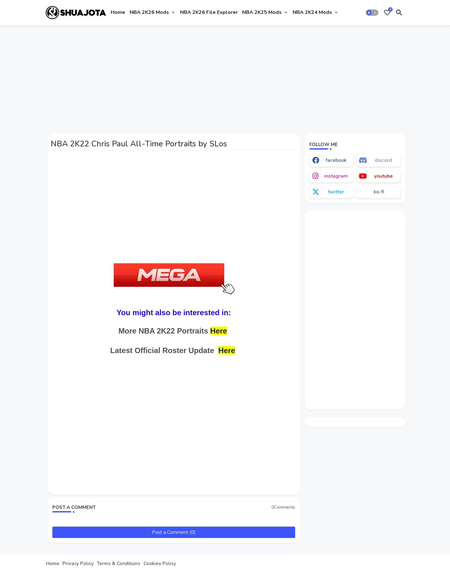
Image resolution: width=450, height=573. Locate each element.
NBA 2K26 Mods (149, 12)
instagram (336, 176)
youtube (383, 176)
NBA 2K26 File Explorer (209, 12)
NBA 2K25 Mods (262, 12)
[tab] (117, 12)
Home (118, 12)
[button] (372, 12)
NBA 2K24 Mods (312, 12)
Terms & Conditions (118, 564)
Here (218, 331)
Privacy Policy (78, 564)
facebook (336, 160)
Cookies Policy (159, 564)
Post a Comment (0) (174, 532)
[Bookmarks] (387, 12)
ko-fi (379, 191)
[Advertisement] (225, 76)
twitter (336, 191)
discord (383, 160)
